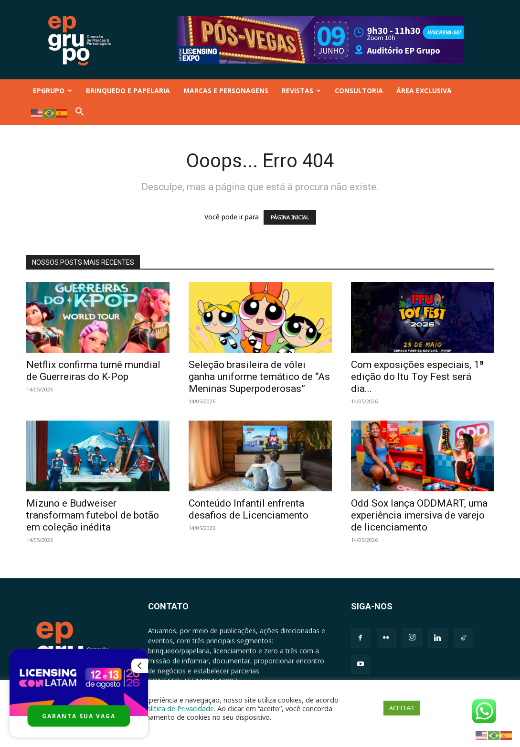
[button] (79, 113)
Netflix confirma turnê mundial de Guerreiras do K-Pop (93, 370)
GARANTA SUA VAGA (79, 716)
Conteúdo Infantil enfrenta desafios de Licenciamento (248, 509)
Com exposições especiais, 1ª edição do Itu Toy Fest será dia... (417, 376)
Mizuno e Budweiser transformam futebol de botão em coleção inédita (92, 515)
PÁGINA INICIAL (290, 217)
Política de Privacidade (178, 708)
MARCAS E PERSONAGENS (225, 90)
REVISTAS (301, 90)
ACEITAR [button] (401, 708)
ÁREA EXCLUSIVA (424, 90)
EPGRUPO (52, 90)
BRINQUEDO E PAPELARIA (128, 90)
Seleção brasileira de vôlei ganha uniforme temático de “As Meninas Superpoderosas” (259, 376)
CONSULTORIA (359, 90)
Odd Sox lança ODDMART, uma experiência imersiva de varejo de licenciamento (419, 515)
